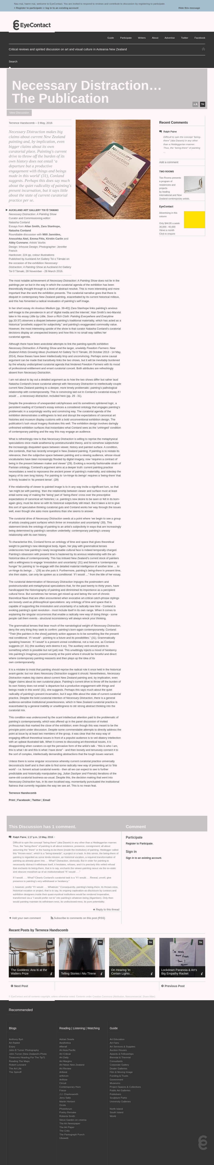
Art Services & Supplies (122, 1046)
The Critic (64, 1130)
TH (202, 104)
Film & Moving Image (121, 1072)
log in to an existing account (61, 7)
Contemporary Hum (70, 1086)
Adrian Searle (66, 1039)
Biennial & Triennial (120, 1057)
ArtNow (63, 1079)
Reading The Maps (19, 1061)
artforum (64, 1075)
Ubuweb (63, 1138)
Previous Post (173, 986)
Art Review (65, 1068)
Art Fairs (114, 1042)
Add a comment (168, 162)
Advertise (170, 37)
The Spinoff (15, 1072)
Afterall (63, 1046)
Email (46, 800)
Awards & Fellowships (122, 1053)
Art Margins (65, 1061)
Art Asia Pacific (67, 1050)
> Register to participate (28, 7)
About (155, 37)
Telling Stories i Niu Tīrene (78, 973)
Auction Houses (118, 1050)
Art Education (117, 1039)
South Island (116, 1112)
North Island (116, 1108)
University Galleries (120, 1101)
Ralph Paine (170, 131)
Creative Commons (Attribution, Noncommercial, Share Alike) (124, 996)
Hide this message (189, 7)
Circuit (62, 1083)
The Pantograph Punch (71, 1134)
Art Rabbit (14, 1042)
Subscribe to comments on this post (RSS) (79, 918)
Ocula (62, 1105)
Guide (110, 37)
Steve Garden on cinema (72, 1119)
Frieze (62, 1090)
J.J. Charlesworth (68, 1094)
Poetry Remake (67, 1112)
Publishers (115, 1094)
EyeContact (32, 25)
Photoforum (65, 1108)
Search (13, 61)
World (113, 1116)
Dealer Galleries (118, 1068)
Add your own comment (26, 918)
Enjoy (12, 1046)
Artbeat (63, 1072)
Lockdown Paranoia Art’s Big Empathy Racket (179, 971)
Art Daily (64, 1057)
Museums (115, 1083)
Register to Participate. (139, 843)
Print (12, 800)
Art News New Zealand (71, 1064)
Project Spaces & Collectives (125, 1086)
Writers (142, 37)
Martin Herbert (67, 1101)
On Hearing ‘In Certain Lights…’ (122, 971)
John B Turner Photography (24, 1050)
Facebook (23, 800)
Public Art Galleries (120, 1090)
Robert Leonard (17, 1064)
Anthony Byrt (16, 1039)
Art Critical (65, 1053)
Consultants (116, 1061)
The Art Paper (66, 1127)
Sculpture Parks (118, 1097)
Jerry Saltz (65, 1097)
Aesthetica (65, 1042)
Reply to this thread (107, 909)
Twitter (36, 800)
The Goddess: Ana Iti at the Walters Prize (29, 971)
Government (116, 1079)
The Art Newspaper (69, 1123)
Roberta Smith (67, 1116)
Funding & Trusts (119, 1075)
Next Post (19, 986)
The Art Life (15, 1068)
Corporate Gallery (119, 1064)
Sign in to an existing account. (144, 857)
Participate (126, 37)
